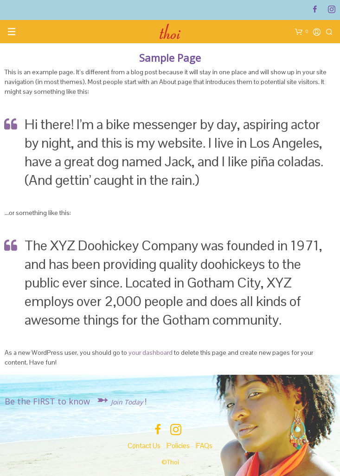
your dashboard (150, 352)
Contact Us (144, 445)
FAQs (204, 445)
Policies (178, 445)
